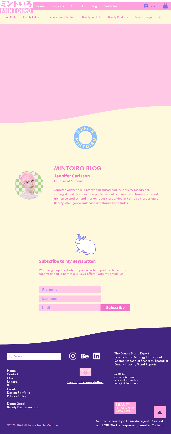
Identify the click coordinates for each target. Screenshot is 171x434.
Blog (10, 385)
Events (11, 389)
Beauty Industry (32, 17)
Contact (12, 374)
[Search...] (34, 356)
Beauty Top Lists (91, 17)
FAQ (10, 378)
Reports (12, 381)
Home (11, 370)
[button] (165, 5)
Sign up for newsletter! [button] (85, 382)
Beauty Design (143, 17)
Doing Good (16, 403)
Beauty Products (118, 17)
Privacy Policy (16, 396)
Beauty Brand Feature (62, 17)
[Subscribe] (115, 307)
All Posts (11, 17)
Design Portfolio (18, 392)
